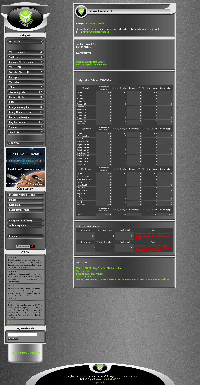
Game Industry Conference (25, 353)
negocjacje (99, 382)
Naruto (13, 127)
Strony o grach (17, 92)
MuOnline (14, 82)
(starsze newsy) (14, 322)
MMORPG (15, 67)
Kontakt (13, 236)
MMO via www (17, 52)
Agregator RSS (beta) (20, 220)
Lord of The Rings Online (89, 273)
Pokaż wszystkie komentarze (91, 64)
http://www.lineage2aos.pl (96, 31)
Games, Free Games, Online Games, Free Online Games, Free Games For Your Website (122, 279)
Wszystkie (14, 41)
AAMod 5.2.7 (113, 379)
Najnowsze (14, 142)
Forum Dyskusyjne (19, 117)
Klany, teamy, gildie (19, 107)
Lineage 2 (14, 77)
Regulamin (15, 204)
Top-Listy (14, 132)
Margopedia (82, 271)
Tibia (12, 87)
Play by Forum (17, 122)
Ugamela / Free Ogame (21, 62)
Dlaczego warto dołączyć (22, 194)
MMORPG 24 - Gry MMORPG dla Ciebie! (99, 268)
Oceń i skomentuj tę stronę (90, 61)
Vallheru (13, 57)
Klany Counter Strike (20, 112)
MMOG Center (84, 276)
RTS (11, 102)
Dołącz (12, 199)
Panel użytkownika (19, 209)
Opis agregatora (17, 225)
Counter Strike (17, 97)
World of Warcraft (19, 72)
